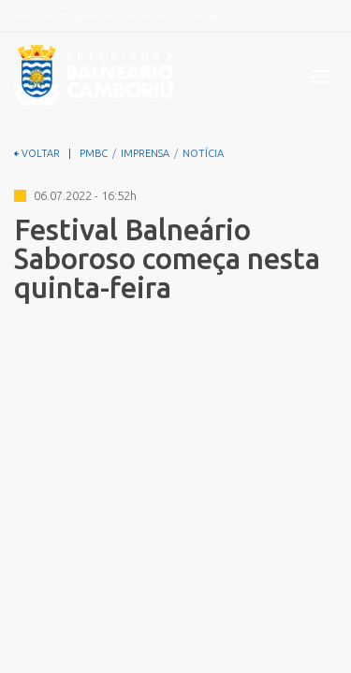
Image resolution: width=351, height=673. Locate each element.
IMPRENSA (145, 153)
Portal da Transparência (63, 15)
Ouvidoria (144, 15)
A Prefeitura (201, 15)
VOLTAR (37, 153)
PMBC (94, 153)
